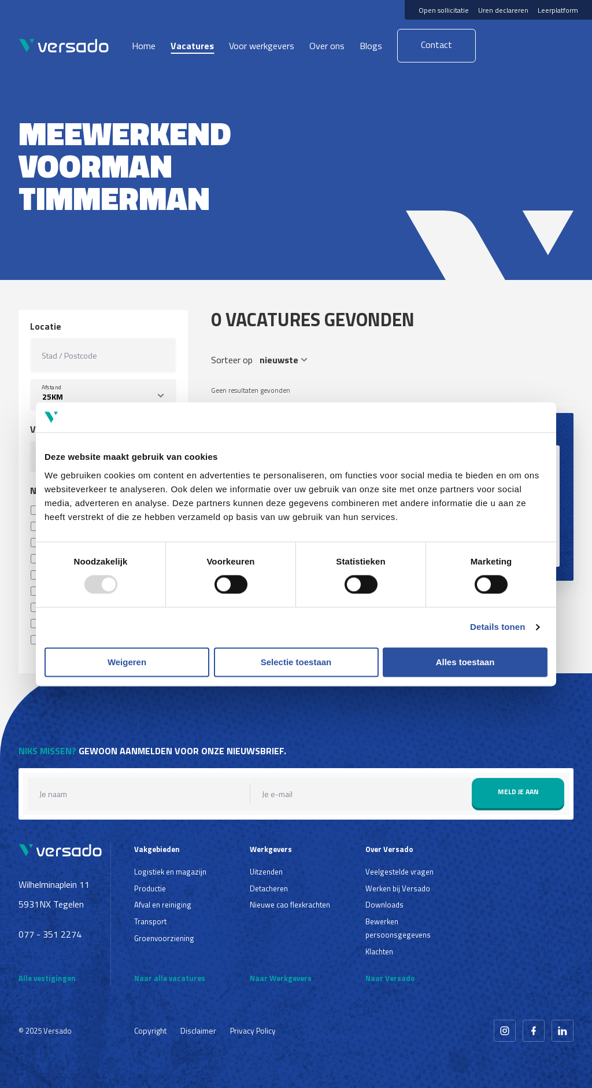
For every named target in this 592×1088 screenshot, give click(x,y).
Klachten (379, 951)
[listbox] (103, 395)
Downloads (384, 904)
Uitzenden (266, 871)
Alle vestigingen (47, 978)
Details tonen (497, 627)
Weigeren (127, 662)
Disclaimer (198, 1030)
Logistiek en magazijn (170, 871)
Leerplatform (558, 10)
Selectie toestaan (296, 662)
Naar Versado (390, 978)
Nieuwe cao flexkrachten (290, 904)
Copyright (150, 1030)
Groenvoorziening (164, 938)
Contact (436, 44)
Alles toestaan (465, 662)
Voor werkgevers (261, 46)
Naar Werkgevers (281, 978)
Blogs (371, 46)
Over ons (327, 46)
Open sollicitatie (444, 10)
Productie (150, 888)
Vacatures (192, 46)
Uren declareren (503, 10)
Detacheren (269, 888)
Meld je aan (518, 791)
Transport (150, 921)
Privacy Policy (253, 1030)
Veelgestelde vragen (399, 871)
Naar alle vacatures (169, 978)
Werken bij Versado (397, 888)
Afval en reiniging (162, 904)
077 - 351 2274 (50, 934)
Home (144, 46)
